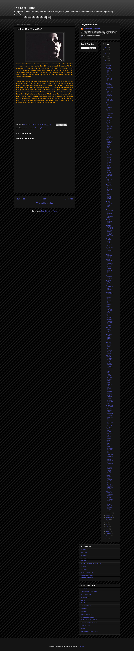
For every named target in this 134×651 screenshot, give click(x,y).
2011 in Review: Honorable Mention (109, 85)
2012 (106, 61)
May (107, 526)
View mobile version (44, 203)
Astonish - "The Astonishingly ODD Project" (109, 309)
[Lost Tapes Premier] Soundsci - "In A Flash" (109, 470)
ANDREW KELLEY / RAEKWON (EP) (109, 487)
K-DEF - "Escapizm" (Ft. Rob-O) (109, 351)
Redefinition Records (86, 614)
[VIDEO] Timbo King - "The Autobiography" (109, 242)
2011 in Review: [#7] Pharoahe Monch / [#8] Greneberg (109, 127)
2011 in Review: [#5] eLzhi (109, 99)
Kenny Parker (41, 128)
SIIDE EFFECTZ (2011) (87, 578)
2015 (106, 54)
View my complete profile (87, 37)
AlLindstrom (84, 588)
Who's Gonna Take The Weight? (89, 631)
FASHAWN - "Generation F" (109, 186)
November (109, 513)
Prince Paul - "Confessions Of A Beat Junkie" (109, 322)
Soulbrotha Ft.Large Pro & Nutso (109, 271)
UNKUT (83, 628)
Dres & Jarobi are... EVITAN (109, 424)
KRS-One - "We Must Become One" (109, 500)
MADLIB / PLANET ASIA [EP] (109, 227)
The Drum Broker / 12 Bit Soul (89, 620)
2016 (106, 51)
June (107, 524)
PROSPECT (84, 569)
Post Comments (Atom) (49, 211)
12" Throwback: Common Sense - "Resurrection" (109, 213)
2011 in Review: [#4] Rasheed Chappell (109, 92)
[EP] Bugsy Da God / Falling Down (109, 142)
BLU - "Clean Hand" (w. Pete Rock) (109, 418)
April (107, 529)
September (109, 517)
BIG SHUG (84, 552)
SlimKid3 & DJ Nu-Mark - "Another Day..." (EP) (109, 479)
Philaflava (83, 611)
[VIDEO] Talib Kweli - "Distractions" (109, 250)
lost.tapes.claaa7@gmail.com (91, 28)
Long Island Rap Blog (86, 605)
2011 (106, 63)
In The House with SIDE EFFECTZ (109, 407)
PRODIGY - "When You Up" (109, 148)
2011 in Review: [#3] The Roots (109, 79)
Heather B (32, 128)
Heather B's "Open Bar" (109, 191)
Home (44, 199)
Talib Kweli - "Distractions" (109, 293)
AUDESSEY (84, 549)
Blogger (82, 646)
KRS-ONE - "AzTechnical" (109, 402)
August (108, 519)
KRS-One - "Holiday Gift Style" (109, 174)
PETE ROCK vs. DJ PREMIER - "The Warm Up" (109, 233)
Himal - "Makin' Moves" (108, 437)
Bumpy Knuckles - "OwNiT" (109, 316)
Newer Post (20, 199)
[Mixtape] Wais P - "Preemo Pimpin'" (109, 357)
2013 (106, 58)
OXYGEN (83, 566)
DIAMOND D (84, 558)
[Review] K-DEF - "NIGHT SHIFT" (109, 373)
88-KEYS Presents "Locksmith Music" (109, 493)
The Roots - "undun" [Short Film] (109, 344)
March (108, 531)
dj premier (24, 128)
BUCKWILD (84, 555)
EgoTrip (83, 600)
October (108, 515)
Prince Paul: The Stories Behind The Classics (109, 388)
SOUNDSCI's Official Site (87, 617)
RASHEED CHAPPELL (87, 572)
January (108, 536)
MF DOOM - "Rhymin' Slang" (109, 282)
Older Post (69, 199)
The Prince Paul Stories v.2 (108, 330)
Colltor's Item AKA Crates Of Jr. (89, 591)
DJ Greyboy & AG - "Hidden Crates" (109, 396)
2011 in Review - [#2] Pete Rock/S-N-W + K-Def (109, 71)
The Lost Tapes (24, 7)
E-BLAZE (83, 561)
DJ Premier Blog (85, 597)
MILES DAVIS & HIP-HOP (109, 256)
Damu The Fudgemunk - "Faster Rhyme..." (109, 430)
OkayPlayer (84, 608)
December (109, 65)
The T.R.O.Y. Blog (85, 625)
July (107, 522)
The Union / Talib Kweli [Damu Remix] (109, 337)
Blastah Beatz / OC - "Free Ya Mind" (109, 443)
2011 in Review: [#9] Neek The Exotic (109, 154)
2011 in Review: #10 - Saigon (109, 180)
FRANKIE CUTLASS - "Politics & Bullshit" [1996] (109, 263)
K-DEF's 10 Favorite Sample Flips (109, 380)
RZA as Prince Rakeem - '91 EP (109, 197)
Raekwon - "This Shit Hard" (109, 169)
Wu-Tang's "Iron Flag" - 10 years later (109, 204)
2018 (106, 47)
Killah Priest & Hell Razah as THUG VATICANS (109, 365)
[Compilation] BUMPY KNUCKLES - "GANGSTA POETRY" (109, 453)
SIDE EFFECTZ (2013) (87, 575)
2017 (106, 49)
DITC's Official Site (86, 594)
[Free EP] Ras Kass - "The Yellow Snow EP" (109, 162)
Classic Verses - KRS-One (109, 136)
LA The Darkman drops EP (109, 277)
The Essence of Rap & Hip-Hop (89, 622)
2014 (106, 56)
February (108, 533)
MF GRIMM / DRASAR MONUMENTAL (91, 563)
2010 (106, 539)
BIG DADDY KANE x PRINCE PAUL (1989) (109, 507)
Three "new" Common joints (109, 221)
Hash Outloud (84, 603)
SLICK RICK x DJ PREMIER (109, 412)
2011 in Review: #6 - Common (109, 105)
